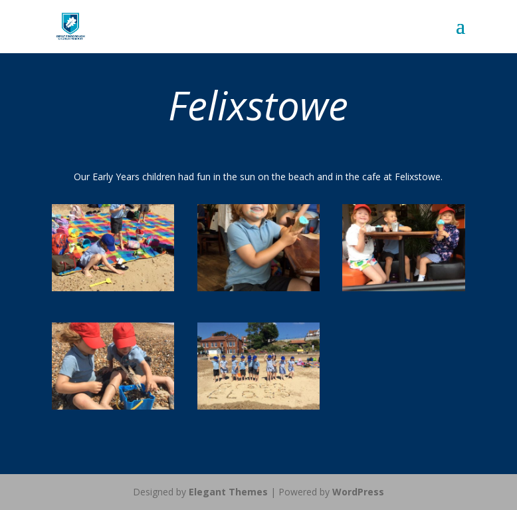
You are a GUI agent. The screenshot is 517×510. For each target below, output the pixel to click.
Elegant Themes (228, 491)
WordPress (358, 491)
